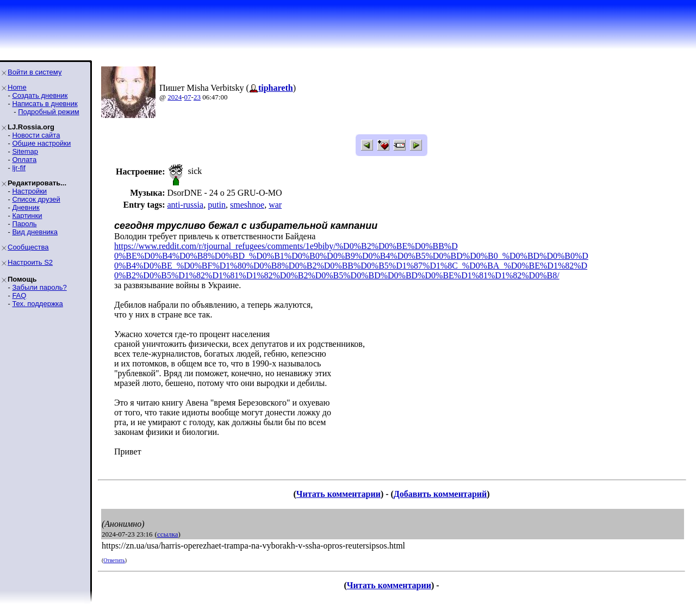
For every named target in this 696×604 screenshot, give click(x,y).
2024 (174, 97)
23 (197, 97)
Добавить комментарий (440, 494)
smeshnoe (247, 204)
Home (17, 87)
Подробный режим (48, 112)
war (275, 204)
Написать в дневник (44, 103)
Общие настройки (41, 143)
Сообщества (28, 247)
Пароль (24, 224)
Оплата (24, 159)
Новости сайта (36, 135)
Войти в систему (34, 72)
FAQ (19, 295)
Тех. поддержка (37, 304)
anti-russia (185, 204)
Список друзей (36, 199)
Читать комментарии (338, 494)
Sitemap (25, 151)
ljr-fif (19, 168)
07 (187, 97)
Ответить (114, 560)
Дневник (25, 207)
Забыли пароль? (39, 287)
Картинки (27, 215)
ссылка (167, 534)
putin (217, 204)
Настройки (29, 191)
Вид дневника (35, 232)
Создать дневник (39, 95)
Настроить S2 (30, 262)
